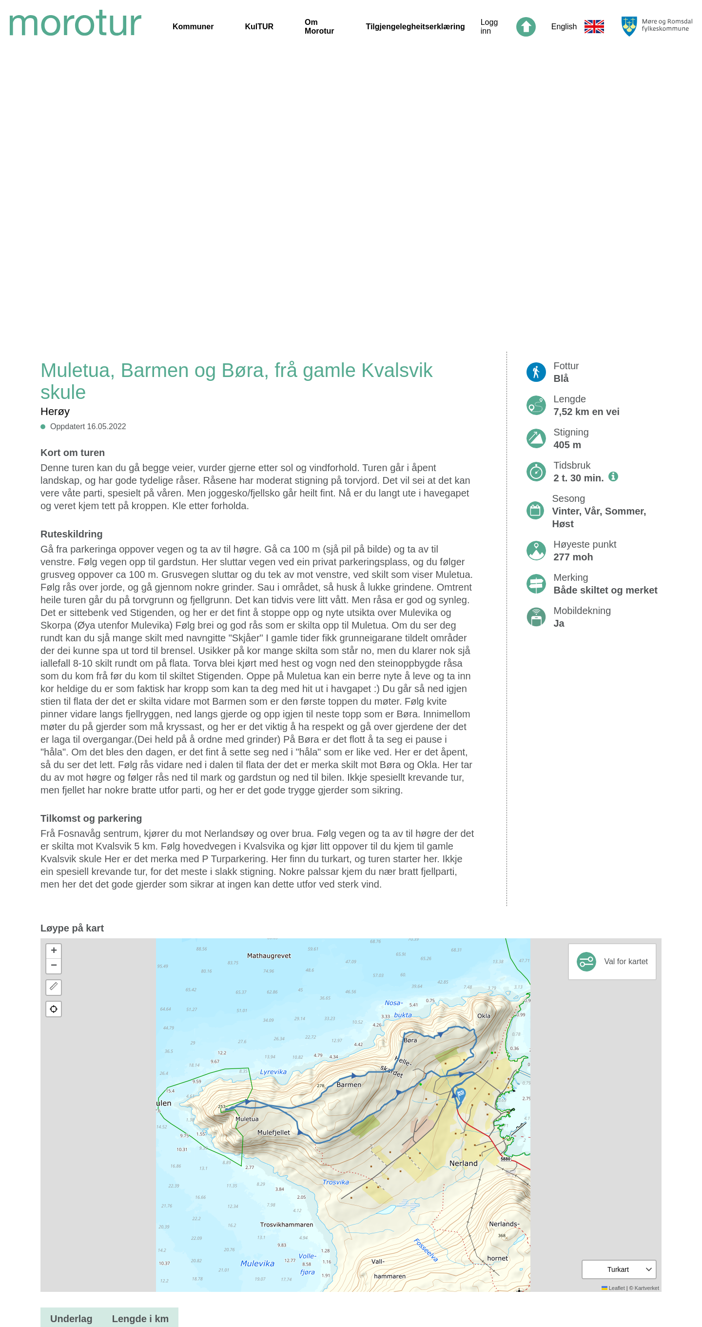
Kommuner (193, 26)
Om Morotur (319, 26)
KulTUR (259, 26)
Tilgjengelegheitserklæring (415, 26)
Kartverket (647, 1288)
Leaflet (613, 1288)
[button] (461, 1096)
